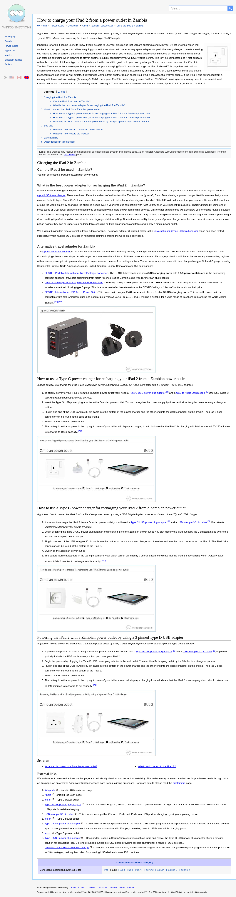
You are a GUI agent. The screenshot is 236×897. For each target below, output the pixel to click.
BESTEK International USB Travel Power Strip (70, 292)
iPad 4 (130, 870)
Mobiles (8, 55)
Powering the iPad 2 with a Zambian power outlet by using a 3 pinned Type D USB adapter (101, 121)
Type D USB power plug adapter (154, 651)
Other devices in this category (59, 141)
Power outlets (11, 46)
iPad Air (138, 870)
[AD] (60, 302)
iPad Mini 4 (184, 870)
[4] (167, 392)
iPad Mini (159, 870)
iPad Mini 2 (171, 870)
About (73, 887)
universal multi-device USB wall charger (176, 231)
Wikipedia (50, 790)
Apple (48, 794)
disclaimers (70, 154)
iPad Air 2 (148, 870)
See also (48, 125)
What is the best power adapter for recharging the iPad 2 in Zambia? (89, 105)
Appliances (10, 50)
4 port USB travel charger (51, 195)
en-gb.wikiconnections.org (56, 887)
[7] (169, 521)
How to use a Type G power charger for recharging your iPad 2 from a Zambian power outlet (101, 113)
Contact (82, 887)
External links (51, 137)
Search (8, 41)
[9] (174, 650)
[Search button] (230, 8)
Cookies (91, 887)
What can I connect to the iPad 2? (71, 133)
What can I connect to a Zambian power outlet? (78, 129)
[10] (56, 302)
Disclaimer (103, 887)
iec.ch (48, 799)
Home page (10, 36)
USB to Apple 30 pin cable (190, 392)
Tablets (8, 64)
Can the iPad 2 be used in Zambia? (72, 101)
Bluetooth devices (13, 60)
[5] (207, 392)
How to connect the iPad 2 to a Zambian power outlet (72, 109)
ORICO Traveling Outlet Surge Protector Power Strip (74, 282)
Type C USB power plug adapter (149, 522)
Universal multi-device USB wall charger (67, 847)
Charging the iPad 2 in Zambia (60, 97)
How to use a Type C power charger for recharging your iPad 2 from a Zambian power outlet (101, 117)
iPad (106, 870)
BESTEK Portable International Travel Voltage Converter (76, 273)
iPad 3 (121, 870)
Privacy (113, 887)
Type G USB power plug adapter (147, 392)
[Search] (198, 8)
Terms (122, 887)
